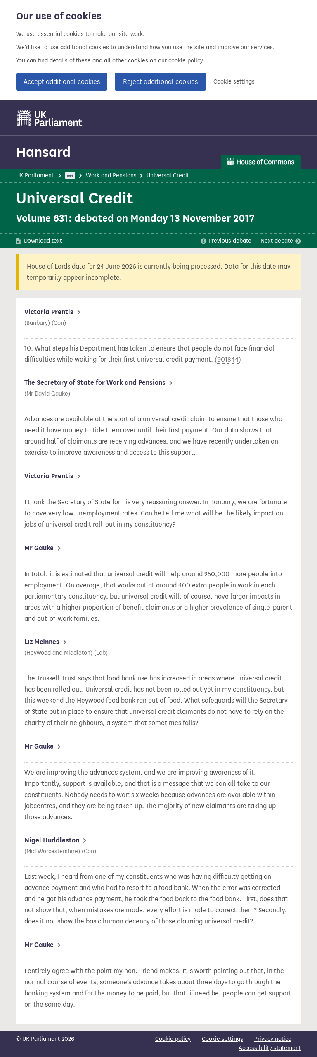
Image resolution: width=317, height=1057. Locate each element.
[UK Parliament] (49, 118)
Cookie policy (173, 1039)
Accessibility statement (270, 1048)
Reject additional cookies (160, 82)
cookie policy (185, 60)
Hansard (43, 151)
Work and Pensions (111, 175)
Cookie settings (234, 81)
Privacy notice (272, 1039)
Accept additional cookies (62, 82)
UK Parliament (35, 175)
